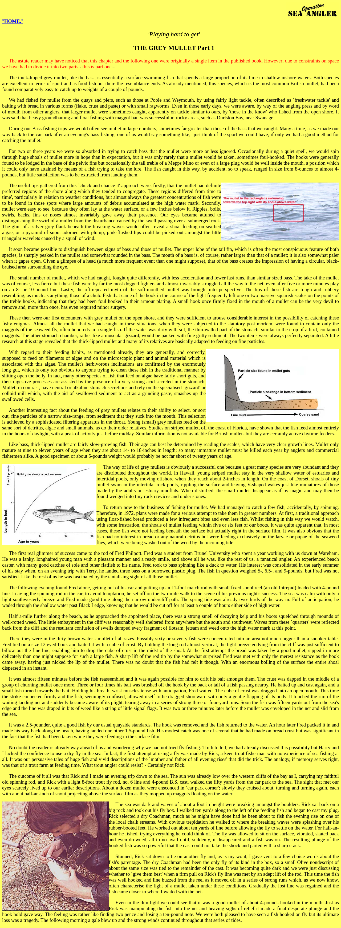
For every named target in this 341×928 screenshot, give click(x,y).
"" (12, 21)
